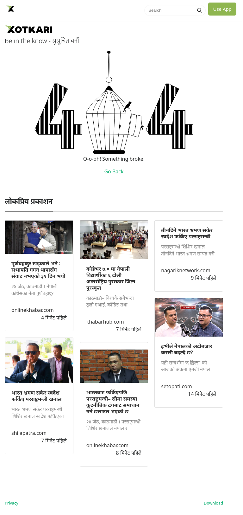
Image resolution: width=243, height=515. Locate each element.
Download (213, 503)
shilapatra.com (29, 432)
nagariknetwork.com (185, 270)
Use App (222, 9)
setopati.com (176, 386)
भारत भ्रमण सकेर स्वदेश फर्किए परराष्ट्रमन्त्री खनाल (36, 395)
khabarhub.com (105, 321)
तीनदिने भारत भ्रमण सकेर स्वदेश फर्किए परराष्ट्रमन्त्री (187, 233)
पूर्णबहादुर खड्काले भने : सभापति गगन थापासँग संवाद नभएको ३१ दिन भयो (38, 270)
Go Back (113, 171)
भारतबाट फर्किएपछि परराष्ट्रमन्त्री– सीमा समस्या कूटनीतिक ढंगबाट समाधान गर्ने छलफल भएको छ (113, 402)
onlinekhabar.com (32, 309)
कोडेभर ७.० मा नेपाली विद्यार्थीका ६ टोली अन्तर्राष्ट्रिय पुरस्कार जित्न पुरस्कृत (110, 278)
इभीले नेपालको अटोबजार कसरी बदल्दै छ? (186, 349)
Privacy (11, 503)
